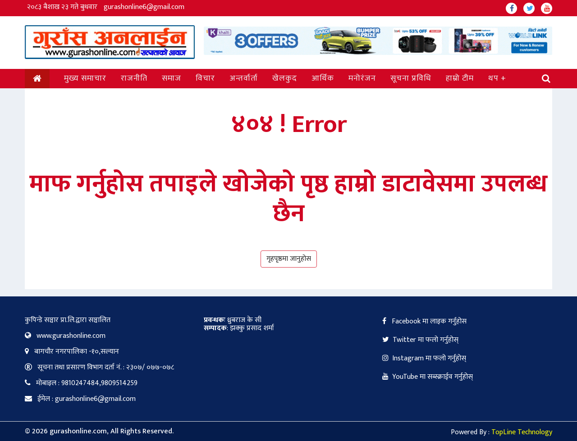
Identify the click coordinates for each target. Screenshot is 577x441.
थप (493, 78)
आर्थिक (322, 78)
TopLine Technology (521, 432)
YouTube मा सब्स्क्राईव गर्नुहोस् (427, 377)
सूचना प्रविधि (410, 78)
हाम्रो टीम (460, 78)
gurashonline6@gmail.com (144, 7)
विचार (205, 78)
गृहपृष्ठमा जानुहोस (288, 259)
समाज (171, 78)
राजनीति (134, 78)
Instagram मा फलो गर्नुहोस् (424, 358)
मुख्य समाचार (85, 78)
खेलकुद (284, 78)
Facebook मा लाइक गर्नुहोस (424, 321)
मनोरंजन (362, 78)
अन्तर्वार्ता (243, 78)
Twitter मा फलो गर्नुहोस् (420, 340)
